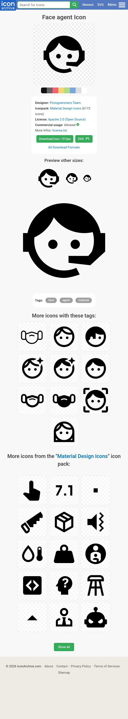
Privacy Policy (81, 666)
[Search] (74, 4)
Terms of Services (107, 666)
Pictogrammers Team (65, 103)
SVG (100, 5)
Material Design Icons (65, 108)
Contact (62, 666)
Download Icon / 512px (55, 139)
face (51, 300)
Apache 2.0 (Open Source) (67, 119)
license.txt (59, 130)
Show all (64, 647)
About (48, 666)
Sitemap (64, 672)
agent (66, 300)
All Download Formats (64, 147)
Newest (88, 5)
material (83, 300)
